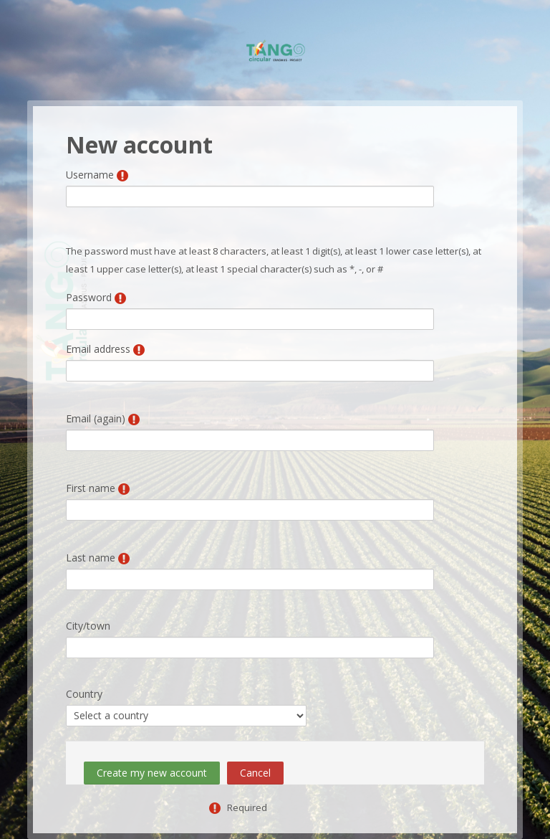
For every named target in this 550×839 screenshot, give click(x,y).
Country (84, 694)
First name (90, 488)
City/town (88, 625)
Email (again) (95, 418)
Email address (98, 349)
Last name (90, 557)
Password (89, 297)
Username (90, 174)
